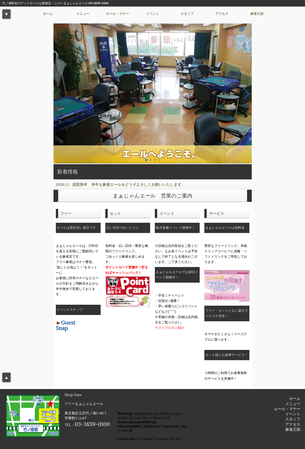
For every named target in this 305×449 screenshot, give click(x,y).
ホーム (48, 13)
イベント (152, 13)
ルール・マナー (117, 13)
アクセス (222, 13)
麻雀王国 (256, 13)
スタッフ (187, 13)
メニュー (82, 13)
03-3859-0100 (98, 3)
